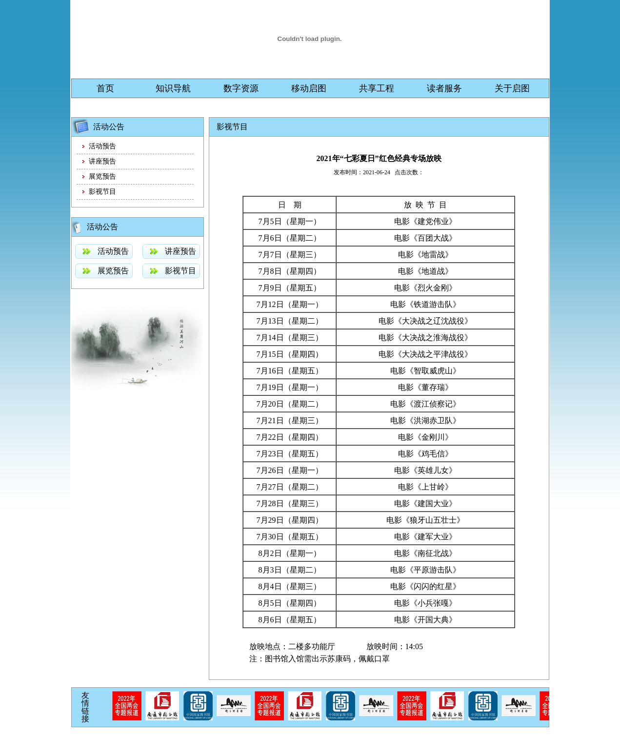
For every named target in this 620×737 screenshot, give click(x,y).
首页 (105, 88)
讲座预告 (102, 161)
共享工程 (376, 88)
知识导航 (173, 88)
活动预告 (102, 146)
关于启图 (512, 88)
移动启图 (308, 88)
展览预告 (102, 176)
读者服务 (444, 88)
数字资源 (241, 88)
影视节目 (102, 191)
